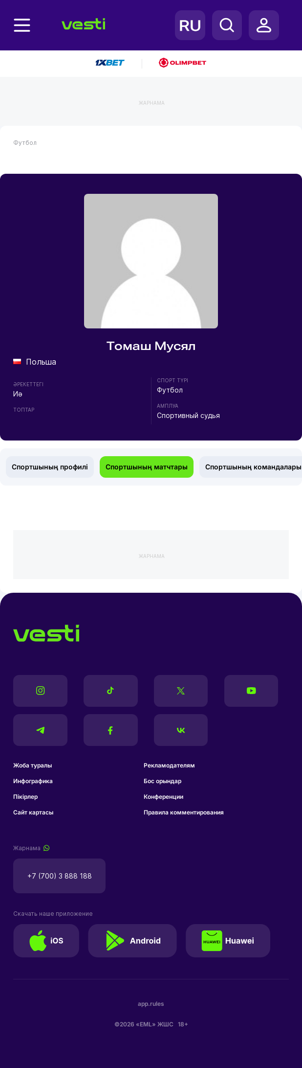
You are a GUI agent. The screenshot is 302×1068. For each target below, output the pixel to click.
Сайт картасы (33, 812)
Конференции (163, 796)
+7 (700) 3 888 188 (59, 876)
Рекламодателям (169, 765)
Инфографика (33, 781)
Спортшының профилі (50, 467)
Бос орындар (162, 781)
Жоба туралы (32, 765)
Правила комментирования (184, 812)
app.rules (151, 1003)
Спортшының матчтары (147, 467)
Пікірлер (25, 796)
